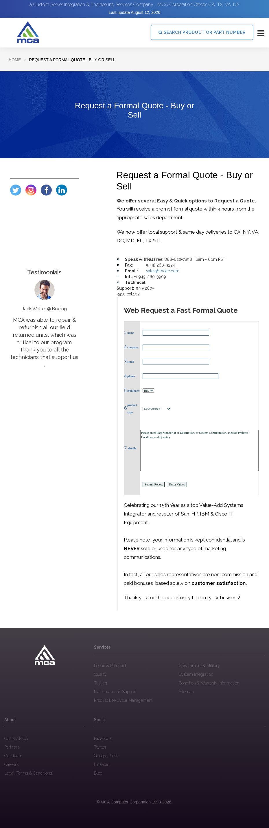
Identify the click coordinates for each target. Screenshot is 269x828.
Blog (98, 773)
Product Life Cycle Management (123, 700)
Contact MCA (16, 738)
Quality (100, 674)
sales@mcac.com (162, 271)
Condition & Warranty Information (209, 683)
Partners (11, 747)
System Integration (196, 674)
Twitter (100, 747)
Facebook (102, 738)
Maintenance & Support (115, 691)
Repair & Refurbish (110, 665)
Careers (11, 764)
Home (15, 59)
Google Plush (106, 755)
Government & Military (199, 665)
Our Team (13, 755)
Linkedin (101, 764)
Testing (100, 683)
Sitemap (186, 691)
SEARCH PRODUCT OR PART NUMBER (202, 32)
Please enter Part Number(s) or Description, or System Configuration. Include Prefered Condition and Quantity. (199, 450)
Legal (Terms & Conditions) (28, 773)
